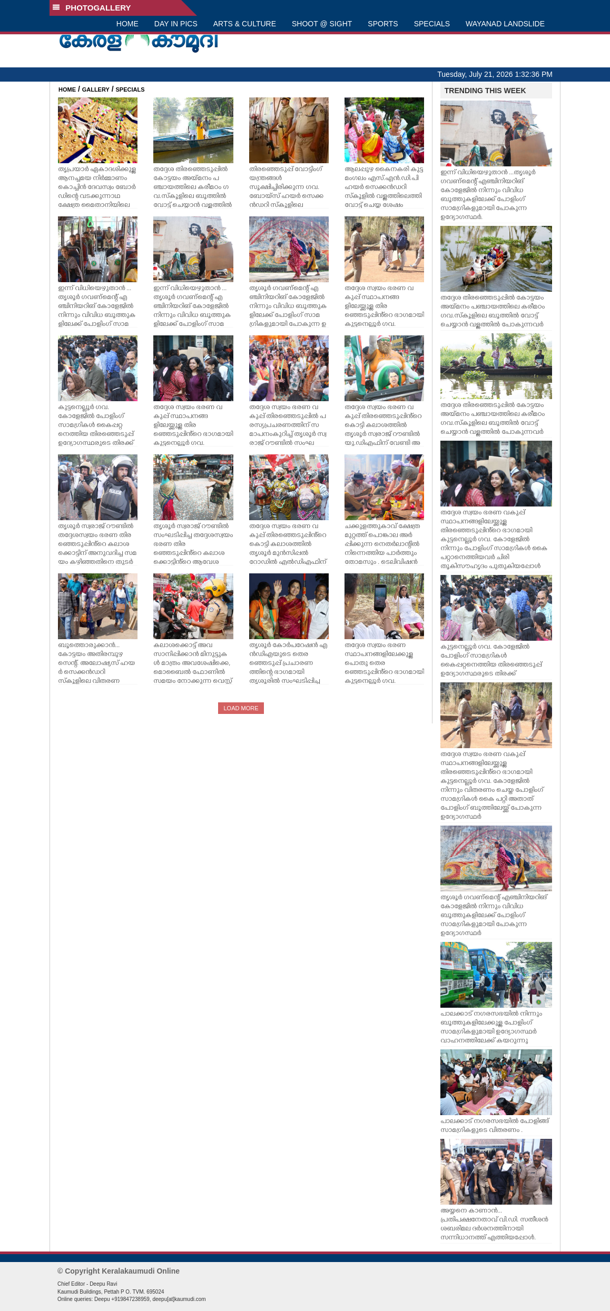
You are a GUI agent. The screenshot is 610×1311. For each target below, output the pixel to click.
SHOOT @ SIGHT (322, 23)
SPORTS (383, 23)
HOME (127, 23)
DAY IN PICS (176, 23)
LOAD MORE (240, 708)
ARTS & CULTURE (244, 23)
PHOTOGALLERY (91, 7)
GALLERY (96, 89)
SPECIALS (432, 23)
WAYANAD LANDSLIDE (505, 23)
